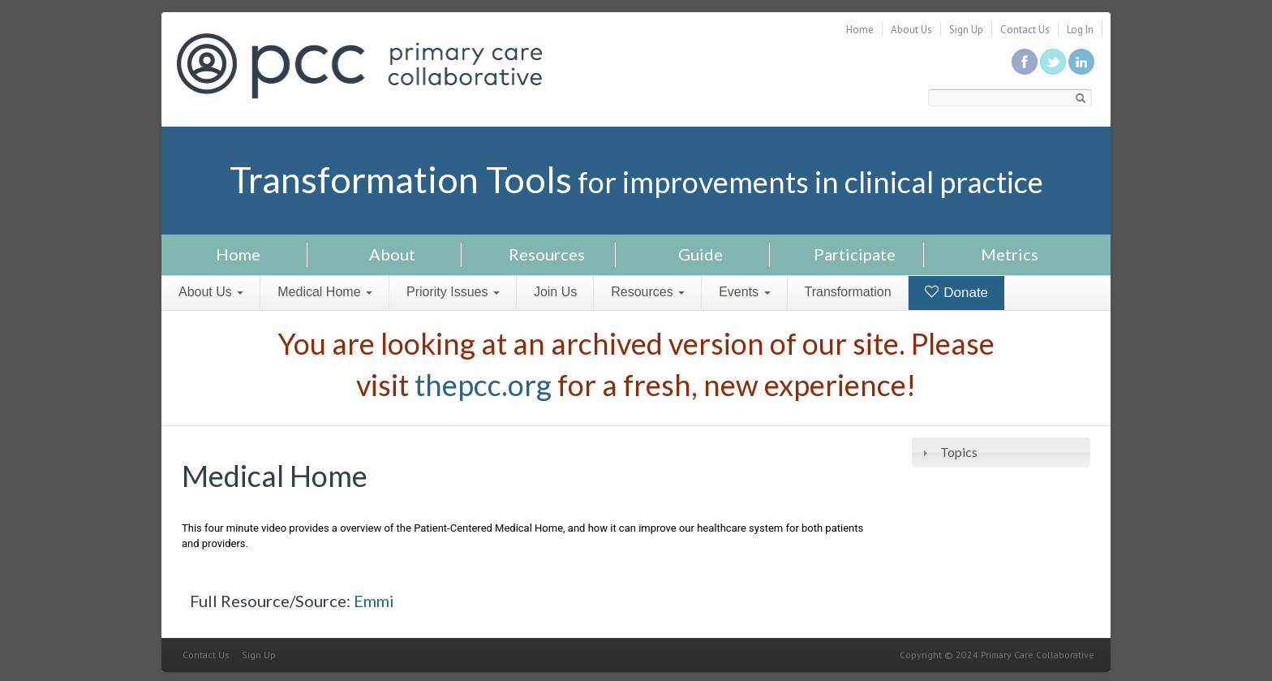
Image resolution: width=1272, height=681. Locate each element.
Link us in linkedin (1081, 62)
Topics (959, 451)
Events (744, 292)
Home (860, 30)
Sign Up (966, 30)
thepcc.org (483, 385)
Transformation (848, 292)
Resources (547, 254)
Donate (957, 292)
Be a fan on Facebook (1025, 62)
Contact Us (1025, 30)
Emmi (374, 600)
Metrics (1009, 254)
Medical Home (324, 292)
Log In (1080, 30)
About (392, 254)
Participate (855, 254)
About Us (911, 30)
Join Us (555, 292)
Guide (700, 254)
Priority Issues (453, 292)
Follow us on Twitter (1053, 62)
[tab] (1001, 452)
